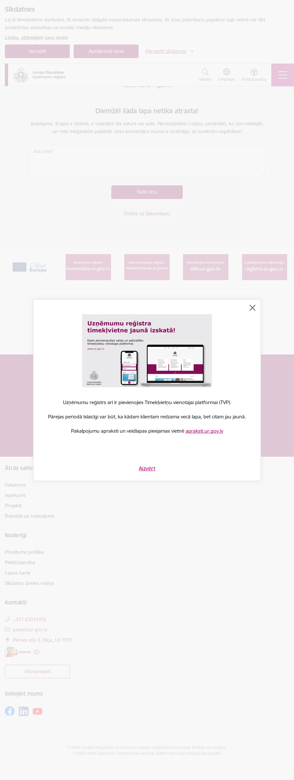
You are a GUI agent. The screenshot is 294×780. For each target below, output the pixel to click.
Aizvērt (147, 468)
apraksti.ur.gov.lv (204, 431)
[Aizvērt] (252, 308)
